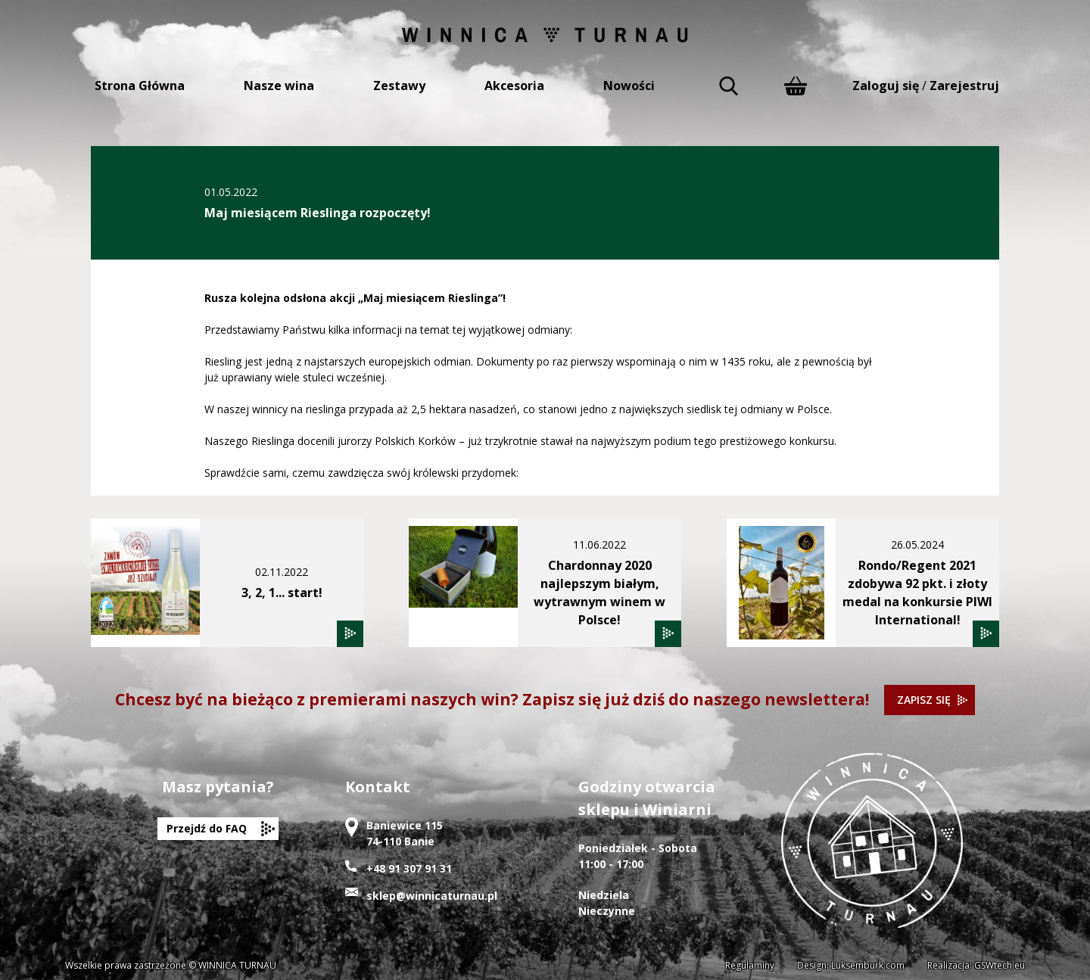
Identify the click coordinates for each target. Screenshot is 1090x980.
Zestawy (399, 85)
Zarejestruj (964, 85)
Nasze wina (279, 85)
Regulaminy (749, 965)
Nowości (629, 85)
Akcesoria (514, 85)
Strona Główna (140, 85)
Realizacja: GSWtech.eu (976, 965)
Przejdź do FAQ (207, 828)
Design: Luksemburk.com (851, 965)
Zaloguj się (885, 85)
